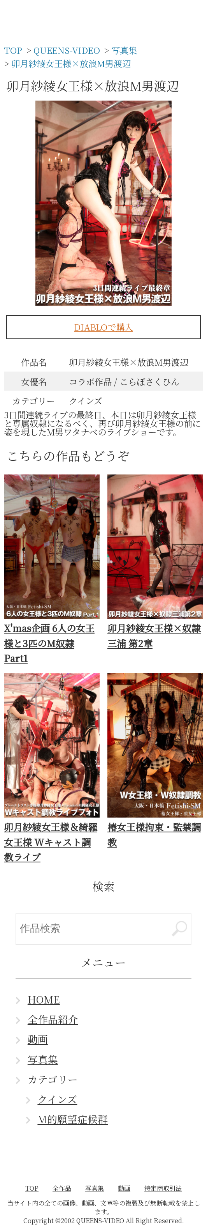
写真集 (43, 1059)
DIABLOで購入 (103, 326)
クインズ (57, 1099)
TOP (32, 1188)
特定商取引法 (163, 1188)
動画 (38, 1039)
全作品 (62, 1188)
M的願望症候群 (72, 1119)
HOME (44, 999)
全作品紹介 (53, 1019)
